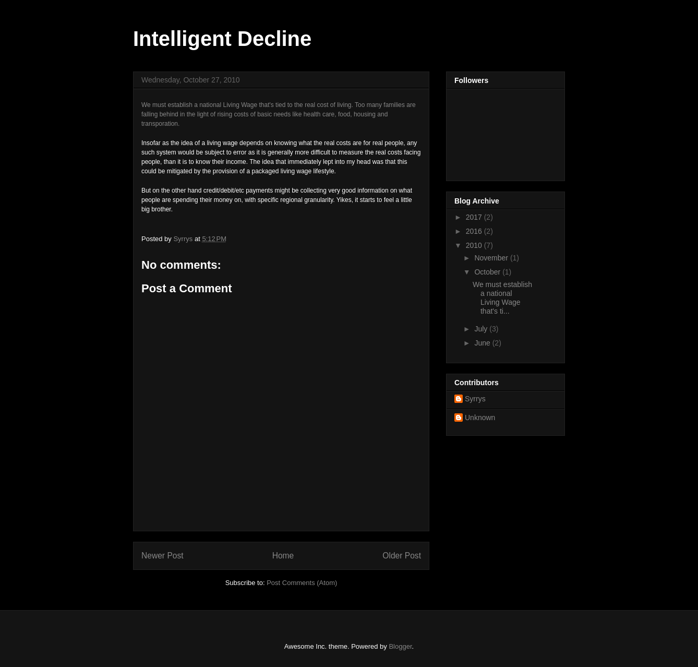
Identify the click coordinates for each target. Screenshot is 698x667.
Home (283, 555)
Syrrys (475, 399)
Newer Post (162, 555)
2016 (475, 231)
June (483, 343)
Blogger (400, 646)
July (481, 329)
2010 (475, 245)
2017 (475, 217)
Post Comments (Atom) (302, 583)
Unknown (480, 417)
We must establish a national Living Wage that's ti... (502, 297)
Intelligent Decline (222, 38)
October (488, 272)
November (492, 258)
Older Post (401, 555)
